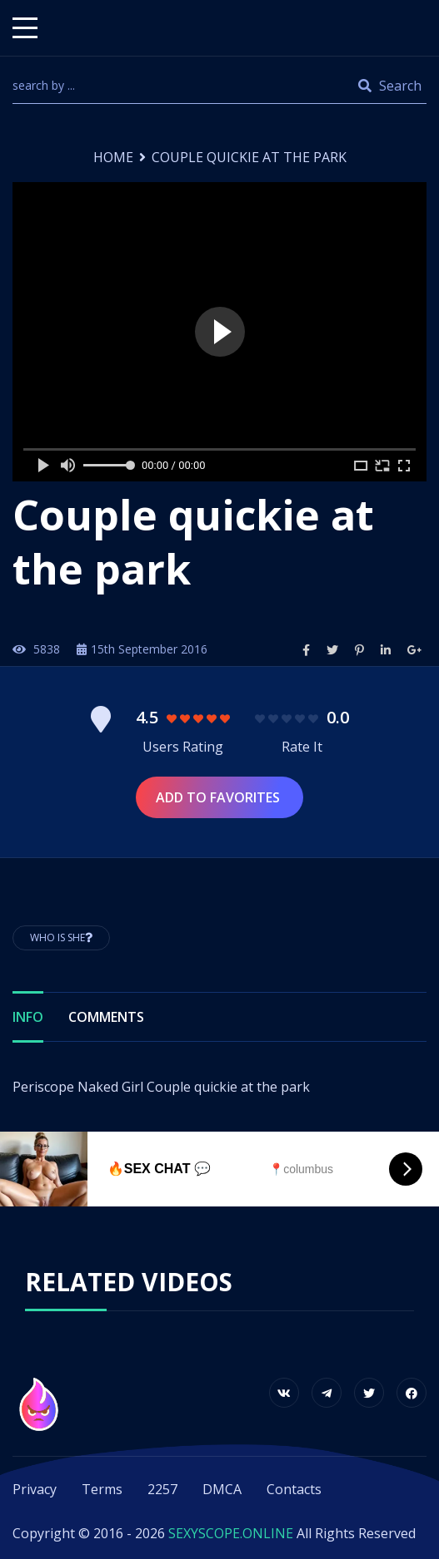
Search (390, 85)
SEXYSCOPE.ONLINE (230, 1533)
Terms (102, 1489)
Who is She (61, 937)
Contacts (294, 1489)
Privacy (34, 1489)
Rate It (302, 747)
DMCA (222, 1489)
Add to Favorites (219, 797)
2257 (162, 1489)
